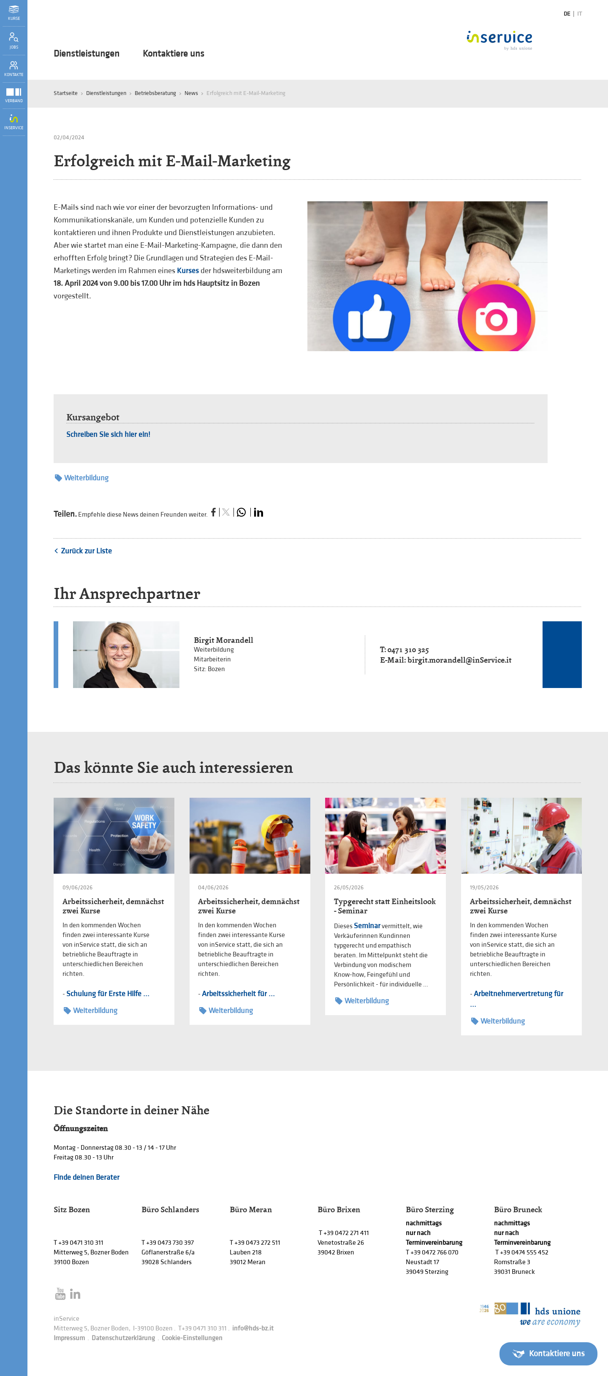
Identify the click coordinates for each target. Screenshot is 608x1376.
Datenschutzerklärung (123, 1338)
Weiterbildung (82, 478)
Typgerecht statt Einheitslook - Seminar (385, 906)
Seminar (367, 925)
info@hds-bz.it (253, 1329)
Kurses (188, 270)
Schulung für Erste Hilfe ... (107, 993)
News (191, 93)
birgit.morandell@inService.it (459, 660)
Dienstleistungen (86, 54)
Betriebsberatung (155, 93)
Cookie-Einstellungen (192, 1338)
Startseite (66, 93)
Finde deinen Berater (86, 1177)
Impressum (69, 1338)
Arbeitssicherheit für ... (238, 993)
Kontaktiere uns (173, 54)
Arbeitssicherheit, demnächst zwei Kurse (113, 906)
